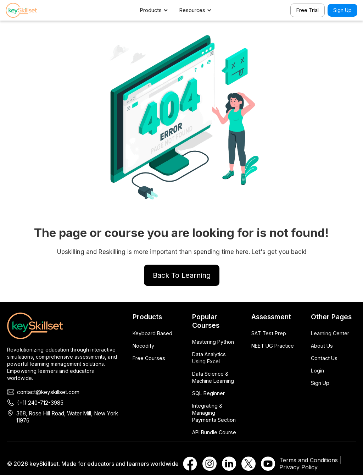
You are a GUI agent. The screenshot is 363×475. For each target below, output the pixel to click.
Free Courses (149, 358)
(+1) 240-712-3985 (40, 402)
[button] (157, 10)
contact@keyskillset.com (48, 392)
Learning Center (330, 333)
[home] (30, 10)
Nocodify (143, 346)
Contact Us (324, 358)
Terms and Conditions (308, 460)
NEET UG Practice (272, 346)
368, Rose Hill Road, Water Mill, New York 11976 (67, 417)
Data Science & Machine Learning (213, 377)
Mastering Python (213, 342)
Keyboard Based (152, 333)
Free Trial (307, 10)
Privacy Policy (298, 467)
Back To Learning (182, 275)
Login (317, 371)
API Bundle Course (214, 432)
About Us (322, 346)
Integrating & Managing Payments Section (214, 413)
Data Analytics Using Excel (209, 357)
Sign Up (342, 10)
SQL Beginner (208, 393)
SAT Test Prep (268, 333)
